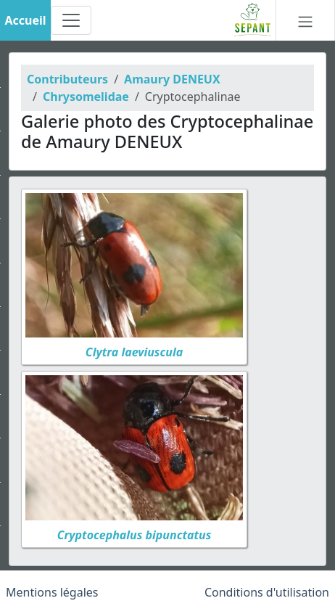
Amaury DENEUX (172, 79)
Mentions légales (52, 592)
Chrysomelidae (86, 97)
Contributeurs (67, 79)
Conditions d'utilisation (266, 592)
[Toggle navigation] (71, 20)
